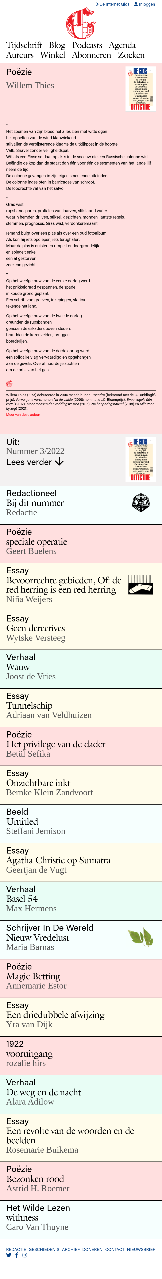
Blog (57, 44)
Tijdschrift (24, 44)
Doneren (92, 1249)
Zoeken (131, 54)
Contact (114, 1249)
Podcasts (87, 44)
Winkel (52, 54)
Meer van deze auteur (23, 414)
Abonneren (91, 54)
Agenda (122, 44)
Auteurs (20, 54)
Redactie (16, 1249)
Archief (71, 1249)
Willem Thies (30, 85)
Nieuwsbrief (141, 1249)
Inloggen (144, 4)
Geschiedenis (44, 1249)
